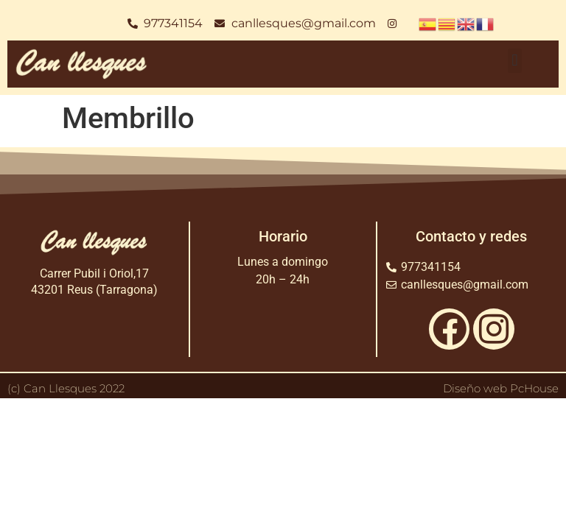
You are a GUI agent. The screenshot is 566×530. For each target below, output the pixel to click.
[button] (515, 61)
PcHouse (534, 388)
